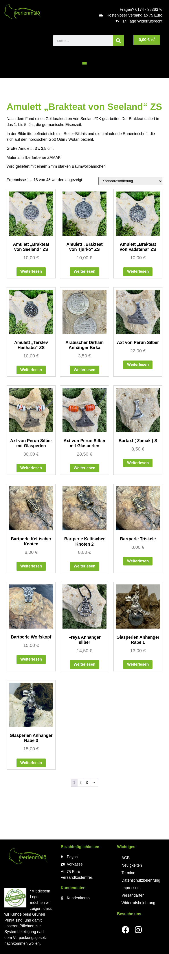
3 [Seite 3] (87, 782)
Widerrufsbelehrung (138, 903)
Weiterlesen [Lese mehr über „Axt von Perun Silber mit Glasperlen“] (31, 468)
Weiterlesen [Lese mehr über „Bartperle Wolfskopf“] (31, 659)
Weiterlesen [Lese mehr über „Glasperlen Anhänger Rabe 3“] (31, 763)
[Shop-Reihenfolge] (130, 181)
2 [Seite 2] (80, 782)
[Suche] (118, 40)
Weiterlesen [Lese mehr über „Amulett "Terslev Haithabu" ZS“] (31, 370)
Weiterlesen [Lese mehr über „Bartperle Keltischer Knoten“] (31, 566)
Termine (128, 873)
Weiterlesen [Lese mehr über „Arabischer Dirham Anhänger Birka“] (84, 370)
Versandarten (133, 895)
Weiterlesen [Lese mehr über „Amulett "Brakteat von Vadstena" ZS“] (138, 271)
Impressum (131, 888)
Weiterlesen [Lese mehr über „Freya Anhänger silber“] (84, 664)
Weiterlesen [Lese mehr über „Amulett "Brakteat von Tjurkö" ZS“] (84, 271)
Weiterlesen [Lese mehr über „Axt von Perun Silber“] (138, 364)
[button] (84, 63)
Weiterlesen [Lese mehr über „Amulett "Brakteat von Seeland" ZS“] (31, 271)
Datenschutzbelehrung (140, 880)
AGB (125, 858)
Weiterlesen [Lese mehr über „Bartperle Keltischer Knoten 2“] (84, 566)
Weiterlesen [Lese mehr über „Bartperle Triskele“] (138, 561)
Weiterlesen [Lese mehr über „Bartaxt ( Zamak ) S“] (138, 463)
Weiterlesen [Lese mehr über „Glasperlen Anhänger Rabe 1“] (138, 664)
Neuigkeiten (131, 865)
